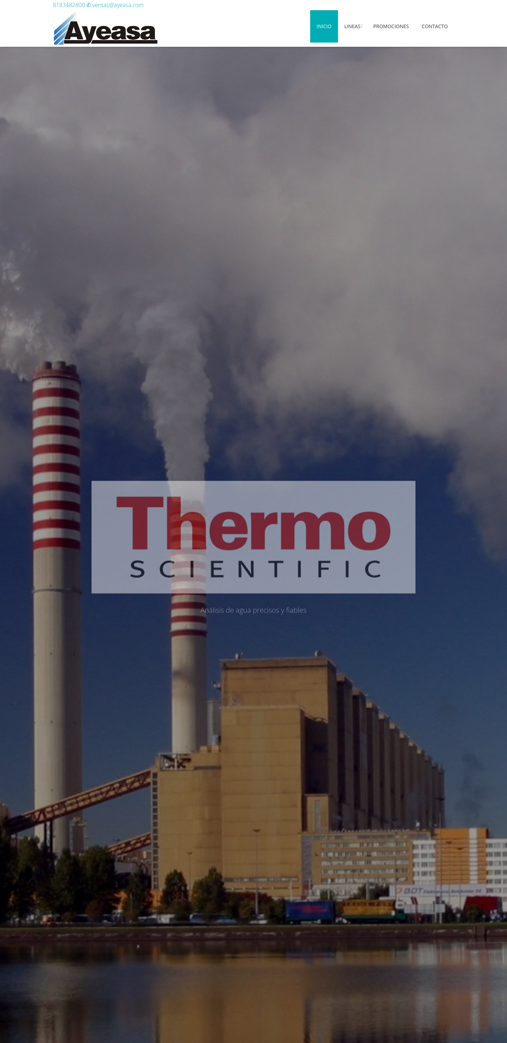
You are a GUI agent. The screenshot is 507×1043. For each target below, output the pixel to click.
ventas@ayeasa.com (118, 5)
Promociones (391, 26)
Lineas (352, 26)
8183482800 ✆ (73, 5)
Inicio (324, 26)
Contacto (435, 26)
